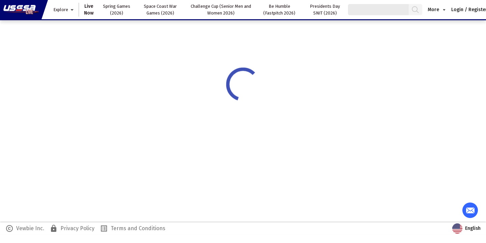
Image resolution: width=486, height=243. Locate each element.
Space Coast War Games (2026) (160, 10)
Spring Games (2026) (116, 10)
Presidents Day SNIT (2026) (325, 10)
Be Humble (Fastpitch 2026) (279, 10)
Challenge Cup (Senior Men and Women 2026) (221, 10)
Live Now (88, 9)
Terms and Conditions (132, 228)
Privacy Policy (72, 228)
